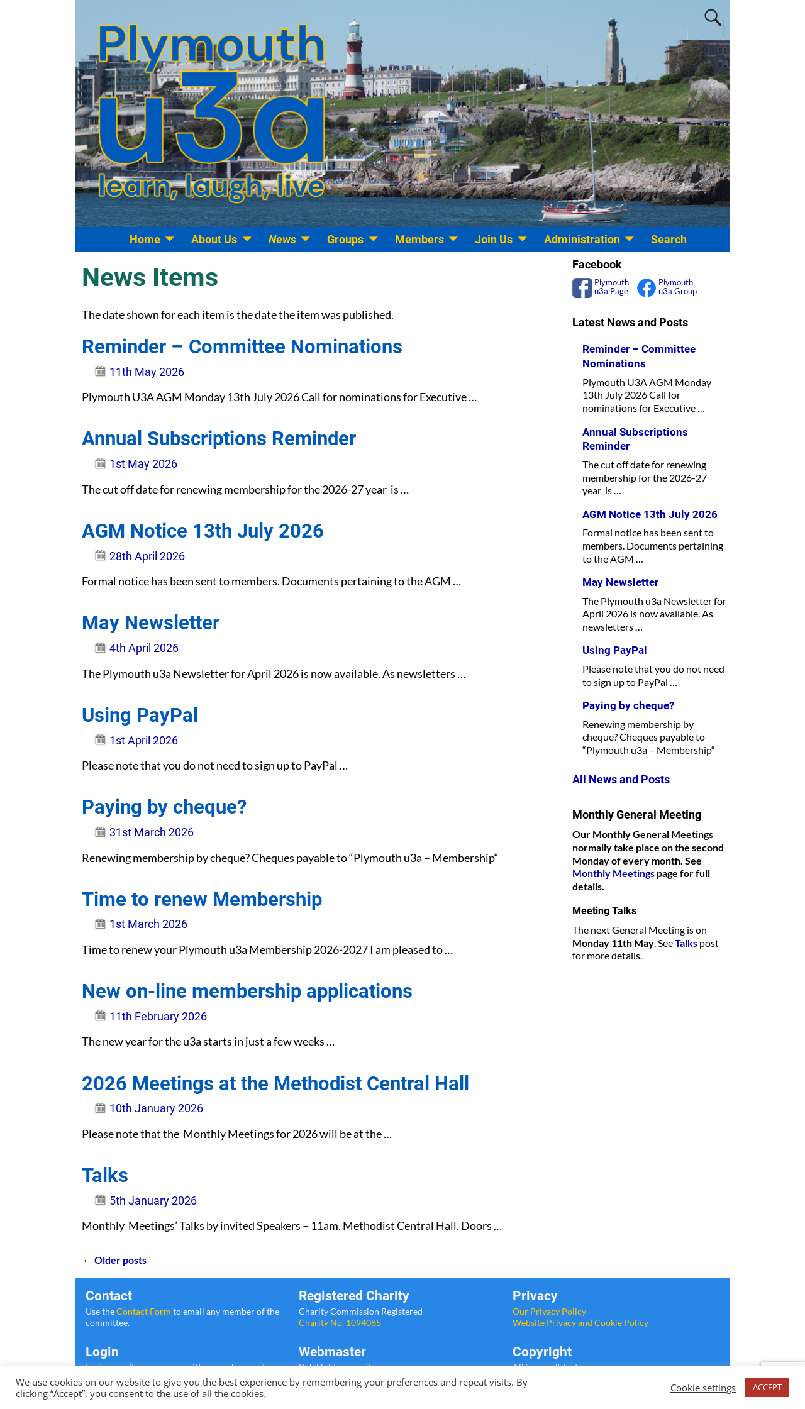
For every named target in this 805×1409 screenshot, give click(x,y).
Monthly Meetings (613, 873)
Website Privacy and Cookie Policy (580, 1322)
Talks (105, 1175)
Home (145, 239)
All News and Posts (621, 779)
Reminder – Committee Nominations (242, 347)
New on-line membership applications (247, 991)
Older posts (114, 1260)
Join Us (494, 239)
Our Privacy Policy (549, 1311)
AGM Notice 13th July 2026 (203, 531)
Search (669, 239)
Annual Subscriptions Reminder (219, 439)
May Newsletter (150, 623)
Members (419, 239)
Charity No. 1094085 (340, 1322)
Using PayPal (140, 715)
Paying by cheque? (164, 807)
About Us (214, 239)
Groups (345, 239)
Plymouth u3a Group (677, 287)
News (282, 239)
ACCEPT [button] (767, 1387)
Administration (582, 239)
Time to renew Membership (202, 899)
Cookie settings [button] (703, 1387)
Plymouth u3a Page (610, 287)
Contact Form (143, 1311)
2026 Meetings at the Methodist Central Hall (275, 1084)
